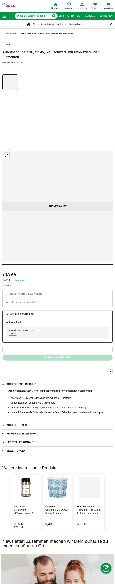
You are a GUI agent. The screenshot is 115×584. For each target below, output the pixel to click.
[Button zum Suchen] (51, 16)
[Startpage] (8, 5)
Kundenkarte (20, 280)
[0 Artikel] (57, 349)
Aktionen (106, 16)
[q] (28, 16)
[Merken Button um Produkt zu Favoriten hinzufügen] (110, 371)
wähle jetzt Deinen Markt (70, 24)
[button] (4, 16)
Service (90, 16)
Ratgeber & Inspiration (64, 16)
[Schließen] (111, 24)
